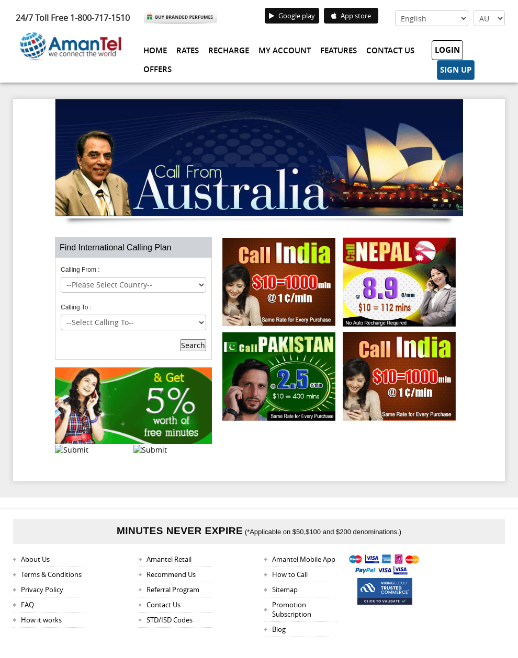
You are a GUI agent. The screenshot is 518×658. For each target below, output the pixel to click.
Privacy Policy (42, 589)
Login (447, 49)
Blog (279, 629)
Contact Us (390, 50)
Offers (157, 69)
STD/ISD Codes (170, 620)
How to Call (290, 574)
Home (155, 50)
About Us (35, 559)
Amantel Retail (169, 559)
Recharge (228, 50)
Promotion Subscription (291, 609)
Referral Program (173, 589)
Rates (187, 50)
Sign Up (455, 69)
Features (338, 50)
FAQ (27, 604)
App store (351, 15)
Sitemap (285, 589)
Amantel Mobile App (303, 559)
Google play (292, 15)
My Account (284, 50)
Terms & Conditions (51, 574)
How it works (41, 620)
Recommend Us (171, 574)
